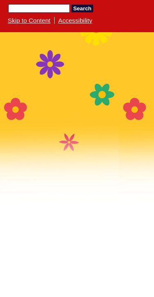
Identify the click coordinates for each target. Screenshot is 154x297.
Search (82, 8)
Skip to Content (29, 20)
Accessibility (75, 20)
